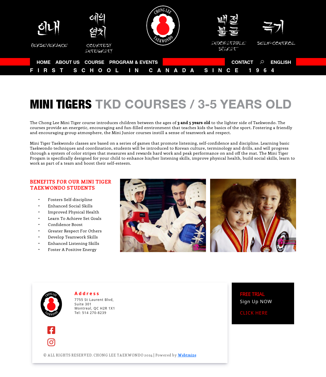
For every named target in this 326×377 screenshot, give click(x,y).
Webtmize (187, 355)
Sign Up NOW (256, 301)
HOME (43, 62)
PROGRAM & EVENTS (133, 62)
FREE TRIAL (252, 293)
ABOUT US (67, 62)
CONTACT (242, 62)
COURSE (94, 62)
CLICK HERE (254, 313)
